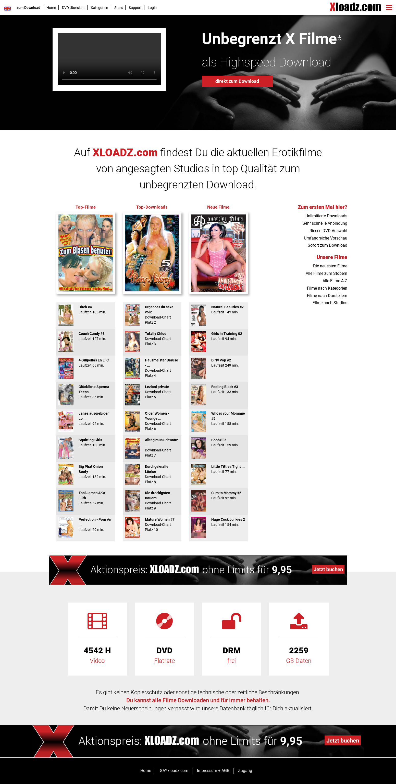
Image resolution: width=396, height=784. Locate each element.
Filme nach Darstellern (327, 295)
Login (152, 8)
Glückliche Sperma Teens (85, 392)
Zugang (245, 770)
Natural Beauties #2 (218, 309)
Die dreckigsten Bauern (152, 500)
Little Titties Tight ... (218, 469)
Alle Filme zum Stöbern (326, 273)
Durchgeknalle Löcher (152, 474)
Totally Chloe (152, 338)
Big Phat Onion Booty (85, 471)
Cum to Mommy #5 (218, 495)
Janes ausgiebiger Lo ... (85, 418)
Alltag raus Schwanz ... (152, 447)
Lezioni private (152, 392)
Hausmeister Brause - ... (152, 368)
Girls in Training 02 (218, 336)
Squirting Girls (85, 442)
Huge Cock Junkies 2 (218, 522)
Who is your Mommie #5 (218, 418)
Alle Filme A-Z (335, 280)
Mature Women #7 (152, 524)
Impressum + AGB (213, 770)
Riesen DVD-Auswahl (328, 230)
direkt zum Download (237, 81)
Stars (118, 8)
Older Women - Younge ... (152, 421)
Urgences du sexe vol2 (152, 314)
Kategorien (99, 8)
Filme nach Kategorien (327, 288)
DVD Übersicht (73, 8)
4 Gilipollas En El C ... (85, 363)
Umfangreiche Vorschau (325, 238)
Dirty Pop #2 (218, 363)
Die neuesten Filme (330, 266)
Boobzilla (218, 442)
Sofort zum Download (327, 245)
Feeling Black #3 (218, 389)
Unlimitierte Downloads (326, 215)
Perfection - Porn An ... (85, 524)
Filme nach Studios (330, 302)
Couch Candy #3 (85, 336)
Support (135, 8)
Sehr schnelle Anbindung (325, 223)
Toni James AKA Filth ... (85, 498)
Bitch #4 (85, 309)
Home (51, 8)
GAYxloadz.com (174, 770)
